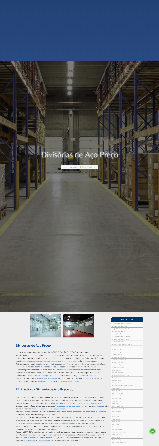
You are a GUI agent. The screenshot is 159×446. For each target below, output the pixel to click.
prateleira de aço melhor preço (39, 375)
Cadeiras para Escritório (119, 409)
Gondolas (92, 375)
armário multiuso (46, 381)
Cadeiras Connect (117, 406)
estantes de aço (39, 361)
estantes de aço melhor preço (57, 361)
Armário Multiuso (117, 349)
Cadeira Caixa (116, 388)
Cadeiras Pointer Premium (119, 432)
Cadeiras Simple (117, 434)
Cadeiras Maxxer (117, 427)
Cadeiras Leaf (116, 419)
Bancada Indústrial (117, 373)
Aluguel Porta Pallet (118, 342)
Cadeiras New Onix (117, 429)
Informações (73, 167)
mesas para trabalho (58, 409)
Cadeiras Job (116, 416)
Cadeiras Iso (115, 414)
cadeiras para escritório (96, 403)
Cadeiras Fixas (116, 411)
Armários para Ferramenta (119, 360)
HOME (5, 19)
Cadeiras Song (116, 440)
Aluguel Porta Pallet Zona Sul (120, 339)
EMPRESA (6, 22)
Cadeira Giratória (117, 391)
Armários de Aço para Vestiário (121, 352)
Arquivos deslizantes (63, 406)
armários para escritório (70, 381)
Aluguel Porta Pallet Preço (119, 326)
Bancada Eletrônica (118, 380)
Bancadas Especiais (118, 383)
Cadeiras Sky (116, 437)
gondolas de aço (82, 375)
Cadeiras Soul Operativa (119, 442)
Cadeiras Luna (116, 424)
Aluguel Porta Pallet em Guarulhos (122, 323)
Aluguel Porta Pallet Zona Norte (121, 336)
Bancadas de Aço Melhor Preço (121, 375)
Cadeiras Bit (115, 403)
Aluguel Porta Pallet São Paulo (120, 329)
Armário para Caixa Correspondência (122, 344)
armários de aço (88, 378)
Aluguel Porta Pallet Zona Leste (121, 334)
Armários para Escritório (119, 357)
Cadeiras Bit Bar (116, 401)
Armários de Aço (117, 354)
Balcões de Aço (116, 370)
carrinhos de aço (44, 440)
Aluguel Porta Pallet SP (118, 331)
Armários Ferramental (118, 362)
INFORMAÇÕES (127, 320)
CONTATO (7, 28)
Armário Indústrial (117, 347)
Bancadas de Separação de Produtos (122, 385)
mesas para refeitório (41, 409)
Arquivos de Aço (116, 365)
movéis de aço (98, 406)
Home (65, 167)
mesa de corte (57, 423)
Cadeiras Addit (116, 396)
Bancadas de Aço (117, 378)
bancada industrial (70, 423)
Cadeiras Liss (116, 422)
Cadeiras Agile (116, 398)
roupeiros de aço (29, 440)
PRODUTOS (7, 25)
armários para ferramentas (47, 378)
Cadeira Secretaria (117, 393)
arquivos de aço (77, 406)
